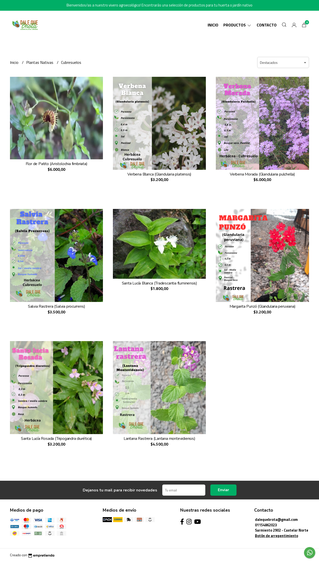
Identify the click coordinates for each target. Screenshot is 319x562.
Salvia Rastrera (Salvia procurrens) (56, 306)
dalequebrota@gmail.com (276, 519)
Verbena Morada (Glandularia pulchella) (262, 174)
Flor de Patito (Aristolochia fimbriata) (56, 164)
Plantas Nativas (40, 62)
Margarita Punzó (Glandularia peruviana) (263, 306)
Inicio (213, 25)
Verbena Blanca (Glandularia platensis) (159, 174)
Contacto (267, 25)
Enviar (223, 490)
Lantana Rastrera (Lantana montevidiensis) (159, 438)
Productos (237, 25)
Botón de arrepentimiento (276, 536)
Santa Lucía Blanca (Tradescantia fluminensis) (159, 283)
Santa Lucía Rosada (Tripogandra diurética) (56, 438)
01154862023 (266, 525)
